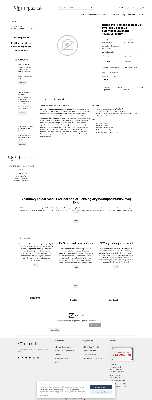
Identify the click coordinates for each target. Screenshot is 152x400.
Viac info (22, 83)
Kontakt (141, 15)
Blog (123, 15)
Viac (76, 221)
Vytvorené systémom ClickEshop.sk (76, 399)
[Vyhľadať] (59, 8)
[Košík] (142, 8)
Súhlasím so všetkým (101, 387)
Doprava (35, 298)
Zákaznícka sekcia (93, 15)
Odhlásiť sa (55, 330)
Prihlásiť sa (95, 325)
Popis (44, 99)
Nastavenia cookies (101, 392)
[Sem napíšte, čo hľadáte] (78, 8)
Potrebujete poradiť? (58, 99)
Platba (74, 300)
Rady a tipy (132, 15)
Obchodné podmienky (111, 15)
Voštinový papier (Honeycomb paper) (18, 27)
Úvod (82, 15)
